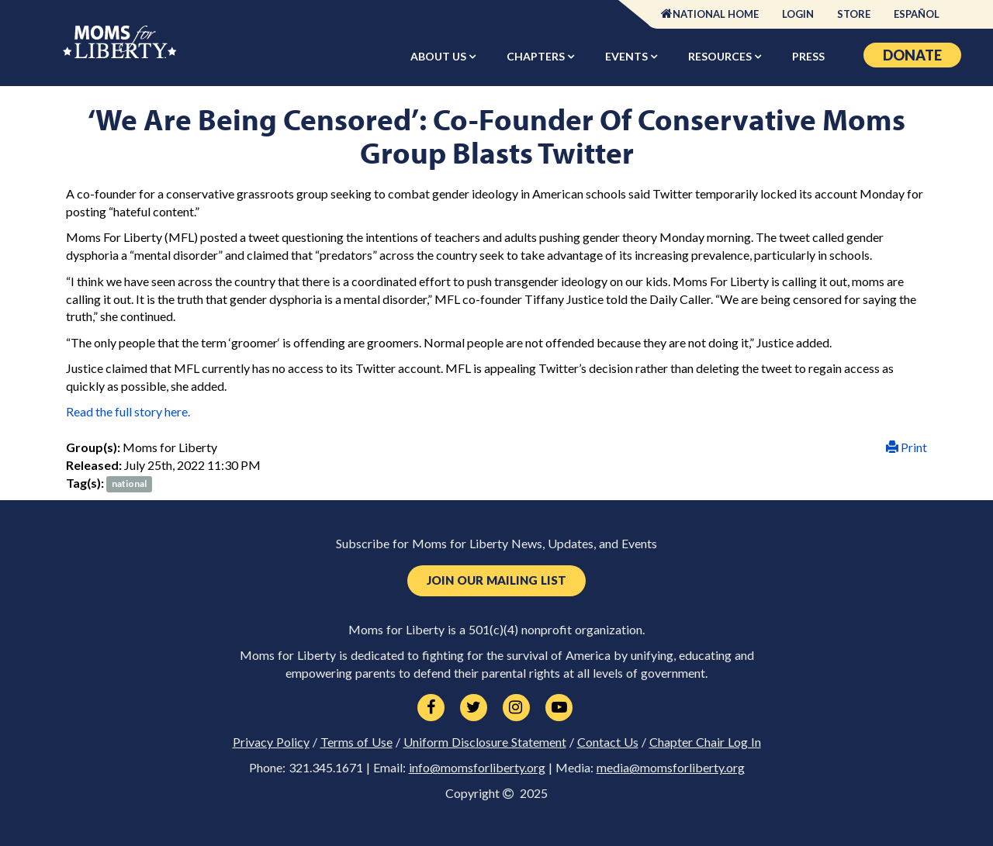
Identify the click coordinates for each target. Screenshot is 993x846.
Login (798, 14)
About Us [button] (439, 56)
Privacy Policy (271, 742)
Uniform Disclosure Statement (484, 742)
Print (906, 447)
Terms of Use (356, 742)
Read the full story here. (128, 411)
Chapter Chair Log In (705, 742)
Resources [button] (721, 56)
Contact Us (607, 742)
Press (808, 56)
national (129, 484)
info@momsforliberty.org (477, 767)
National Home (716, 14)
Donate (912, 55)
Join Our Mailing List (496, 580)
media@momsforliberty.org (671, 767)
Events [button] (627, 56)
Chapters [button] (537, 56)
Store (853, 14)
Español (916, 14)
